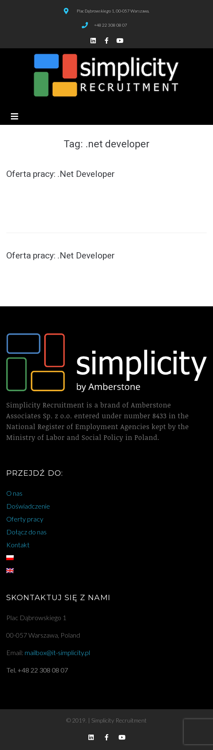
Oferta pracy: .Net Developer (60, 174)
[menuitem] (106, 557)
